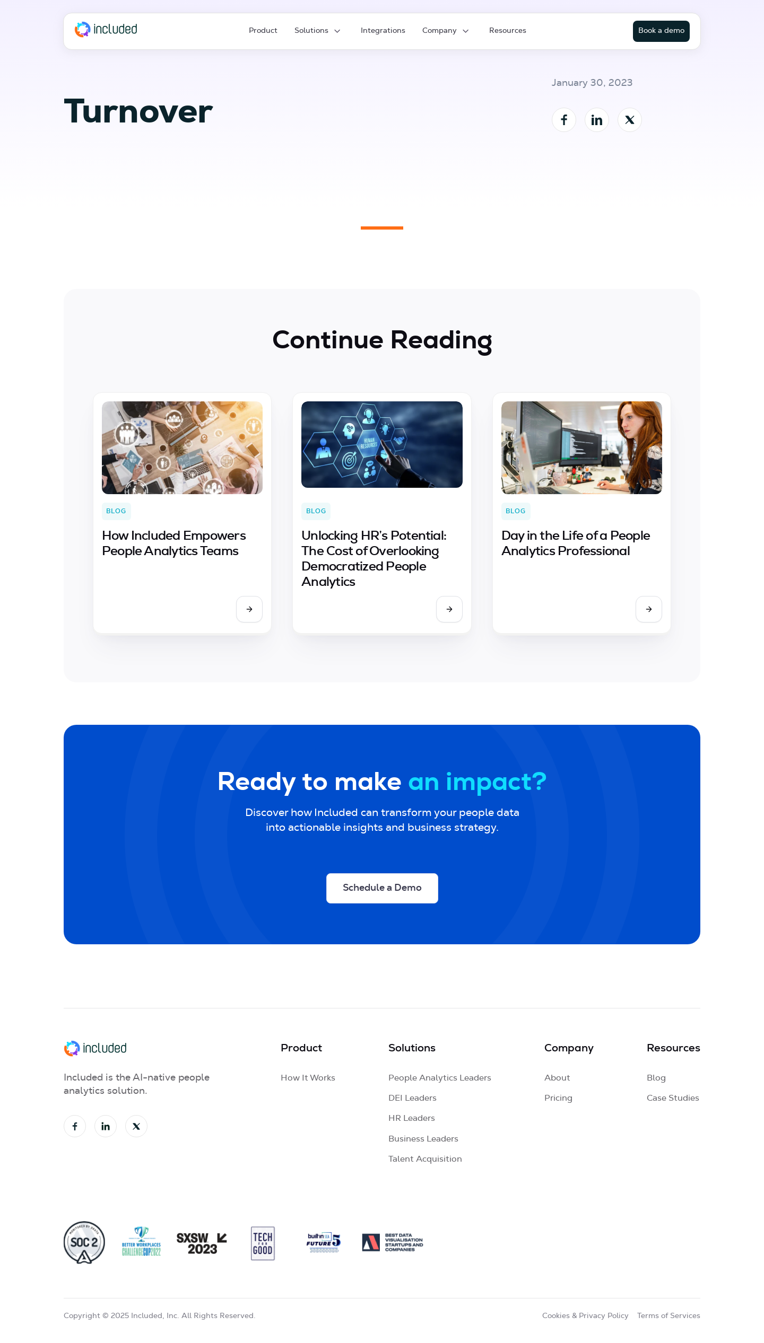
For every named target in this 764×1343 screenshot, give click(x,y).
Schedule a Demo (382, 888)
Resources (507, 30)
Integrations (383, 30)
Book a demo (661, 30)
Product (263, 30)
